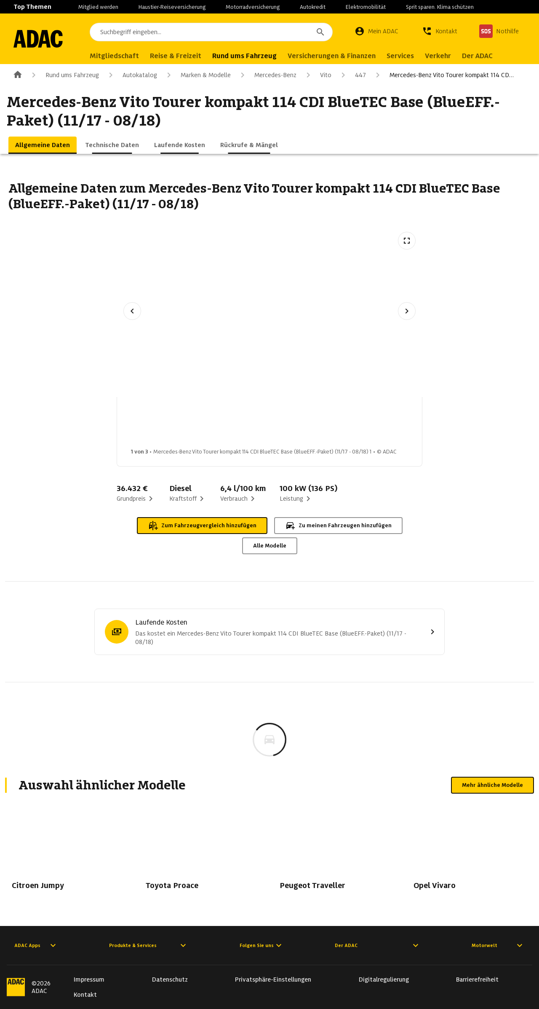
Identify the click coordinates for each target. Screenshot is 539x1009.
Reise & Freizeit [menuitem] (185, 55)
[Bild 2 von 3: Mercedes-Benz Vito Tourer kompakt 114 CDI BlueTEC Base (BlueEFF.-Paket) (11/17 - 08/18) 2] (220, 425)
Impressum (89, 979)
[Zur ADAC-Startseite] (42, 38)
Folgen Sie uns (262, 945)
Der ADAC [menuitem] (487, 55)
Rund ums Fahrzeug (64, 75)
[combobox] (216, 32)
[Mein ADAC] (376, 31)
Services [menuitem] (410, 55)
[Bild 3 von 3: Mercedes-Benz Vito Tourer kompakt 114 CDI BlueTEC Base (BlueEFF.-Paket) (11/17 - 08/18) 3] (287, 425)
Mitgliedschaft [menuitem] (124, 55)
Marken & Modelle (197, 75)
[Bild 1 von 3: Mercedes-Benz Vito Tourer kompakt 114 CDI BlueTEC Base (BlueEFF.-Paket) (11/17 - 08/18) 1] (154, 425)
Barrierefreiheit (477, 979)
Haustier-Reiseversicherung (172, 7)
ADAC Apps (36, 945)
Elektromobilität (366, 7)
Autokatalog (131, 75)
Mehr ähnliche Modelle (492, 785)
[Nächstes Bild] (407, 311)
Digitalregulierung (384, 979)
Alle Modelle (269, 545)
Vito (317, 75)
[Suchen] (320, 32)
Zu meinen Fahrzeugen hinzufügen (338, 526)
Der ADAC (378, 945)
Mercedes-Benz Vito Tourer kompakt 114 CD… (443, 75)
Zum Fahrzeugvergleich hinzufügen (202, 526)
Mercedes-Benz (266, 75)
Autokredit (313, 7)
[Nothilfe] (499, 31)
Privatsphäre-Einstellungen (273, 979)
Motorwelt (498, 945)
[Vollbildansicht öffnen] (407, 241)
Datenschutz (170, 979)
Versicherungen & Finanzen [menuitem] (341, 55)
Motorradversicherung (253, 7)
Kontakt (85, 994)
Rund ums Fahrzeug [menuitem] (254, 55)
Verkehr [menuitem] (448, 55)
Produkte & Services (148, 945)
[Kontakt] (439, 31)
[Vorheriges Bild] (132, 311)
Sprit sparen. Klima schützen (440, 7)
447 (352, 75)
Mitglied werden (98, 7)
